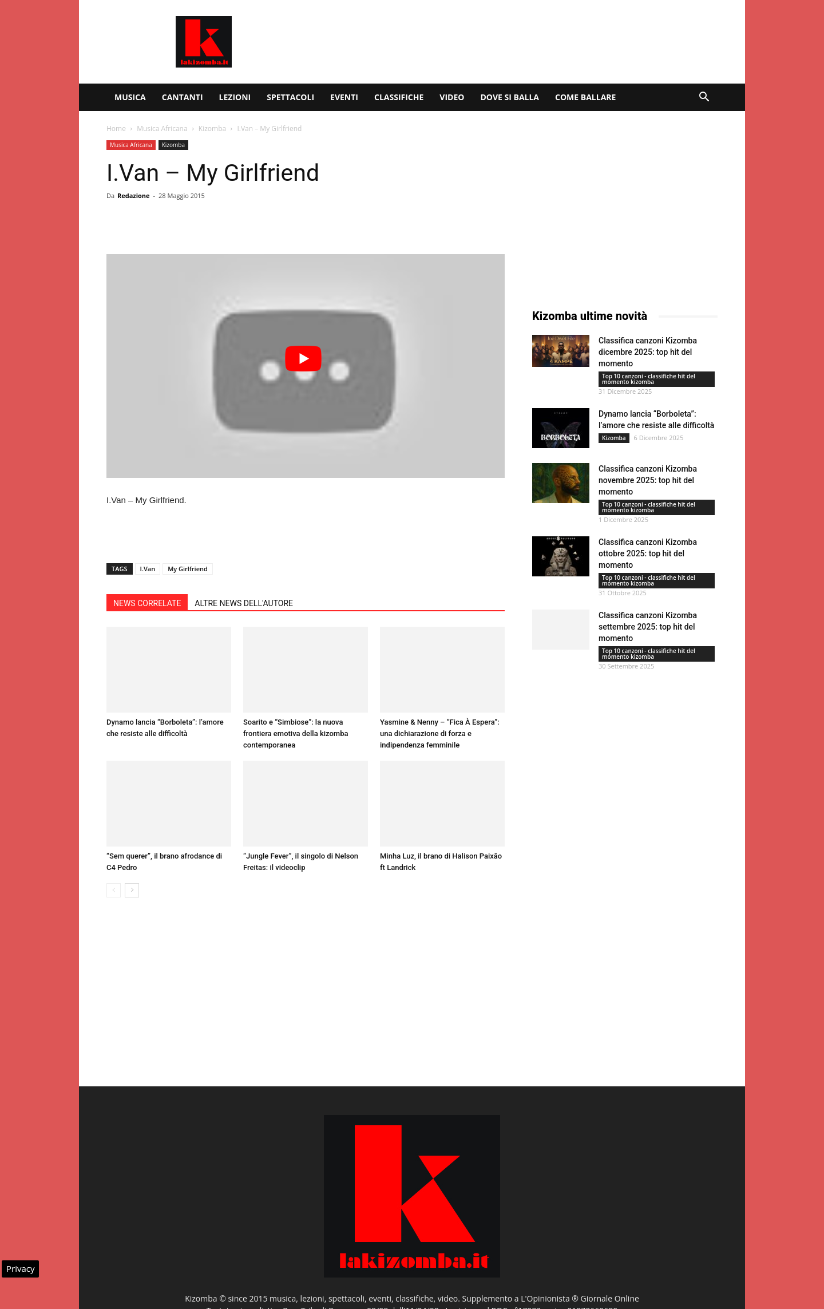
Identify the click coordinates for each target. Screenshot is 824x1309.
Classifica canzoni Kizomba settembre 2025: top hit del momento (648, 627)
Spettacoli (290, 97)
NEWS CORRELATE (147, 603)
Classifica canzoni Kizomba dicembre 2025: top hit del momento (648, 352)
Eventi (344, 97)
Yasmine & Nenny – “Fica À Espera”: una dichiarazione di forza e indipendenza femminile (440, 733)
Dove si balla (509, 97)
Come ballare (585, 97)
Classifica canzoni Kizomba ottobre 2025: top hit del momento (648, 553)
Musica (130, 97)
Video (451, 97)
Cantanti (182, 97)
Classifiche (398, 97)
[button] (704, 98)
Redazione (133, 195)
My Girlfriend (188, 568)
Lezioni (235, 97)
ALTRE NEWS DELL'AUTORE (244, 603)
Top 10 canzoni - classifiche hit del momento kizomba (648, 379)
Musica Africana (162, 128)
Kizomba (212, 128)
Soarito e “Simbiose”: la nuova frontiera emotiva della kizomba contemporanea (295, 733)
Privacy (20, 1268)
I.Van (148, 568)
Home (116, 128)
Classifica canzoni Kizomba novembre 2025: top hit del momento (648, 480)
